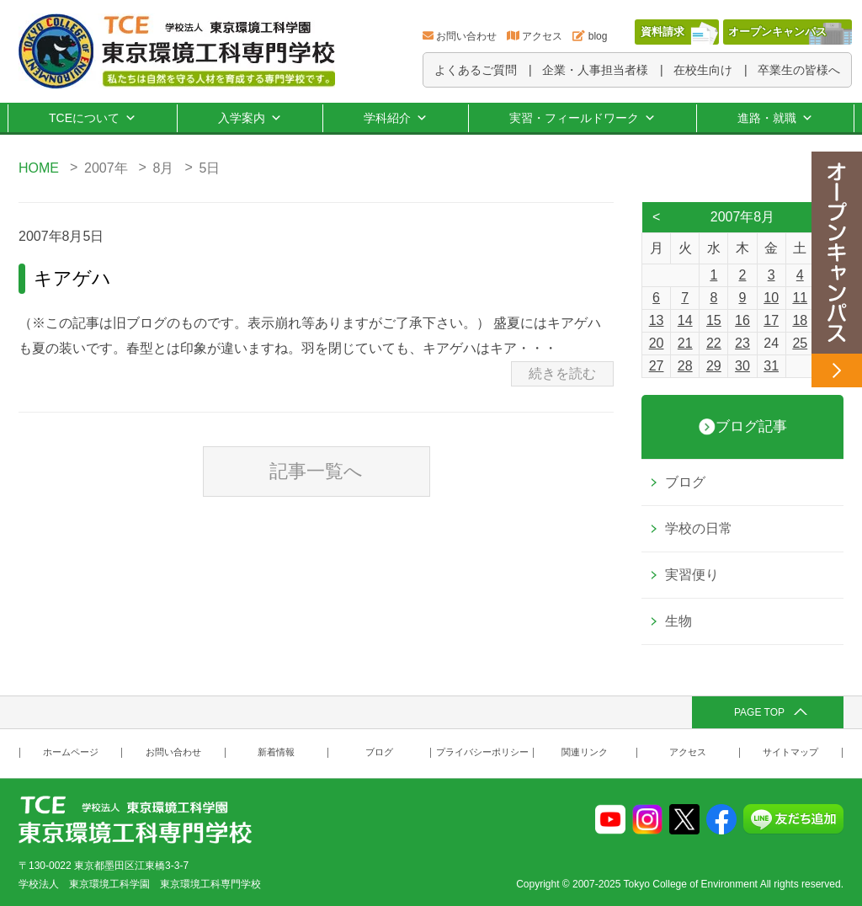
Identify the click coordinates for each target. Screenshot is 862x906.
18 (799, 320)
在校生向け (702, 70)
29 (713, 366)
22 (713, 343)
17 (771, 320)
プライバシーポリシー (482, 752)
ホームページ (70, 752)
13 (656, 320)
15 (713, 320)
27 (656, 366)
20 (656, 343)
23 (742, 343)
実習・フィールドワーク (582, 118)
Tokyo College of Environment (691, 884)
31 (771, 366)
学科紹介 (396, 118)
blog (598, 36)
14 (685, 320)
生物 (678, 621)
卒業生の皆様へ (799, 70)
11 (799, 297)
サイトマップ (790, 752)
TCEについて (92, 118)
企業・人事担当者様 (595, 70)
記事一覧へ (316, 471)
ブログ (685, 482)
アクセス (542, 36)
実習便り (692, 575)
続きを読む (562, 373)
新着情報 (276, 752)
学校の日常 (698, 528)
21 (685, 343)
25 (799, 343)
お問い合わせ (466, 36)
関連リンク (584, 752)
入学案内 (250, 118)
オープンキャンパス (777, 31)
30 (742, 366)
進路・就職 (775, 118)
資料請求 (662, 31)
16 (742, 320)
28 (685, 366)
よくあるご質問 (475, 70)
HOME (39, 168)
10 (771, 297)
